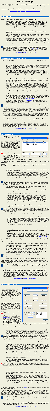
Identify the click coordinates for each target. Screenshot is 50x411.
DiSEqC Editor (29, 11)
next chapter (33, 52)
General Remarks (13, 11)
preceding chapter (26, 52)
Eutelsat (47, 4)
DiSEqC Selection (21, 11)
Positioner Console (36, 11)
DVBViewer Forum (34, 48)
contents (16, 52)
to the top (20, 52)
